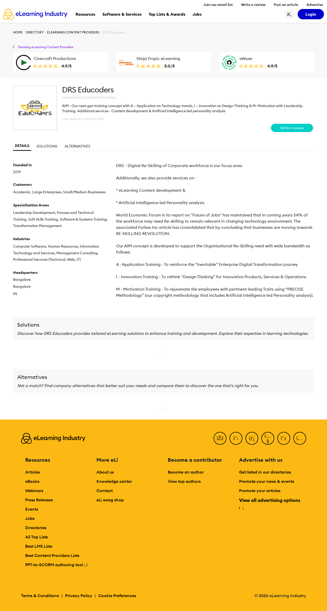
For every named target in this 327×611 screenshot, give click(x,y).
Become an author (186, 472)
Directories (35, 527)
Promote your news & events (266, 481)
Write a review (253, 4)
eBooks (32, 481)
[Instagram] (299, 438)
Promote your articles (259, 490)
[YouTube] (267, 438)
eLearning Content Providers (73, 32)
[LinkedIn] (251, 438)
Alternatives (77, 146)
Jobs (29, 518)
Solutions (47, 146)
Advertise (314, 4)
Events (31, 509)
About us (105, 472)
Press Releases (39, 499)
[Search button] (289, 14)
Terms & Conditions (40, 595)
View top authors (184, 481)
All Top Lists (36, 536)
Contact (104, 490)
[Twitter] (235, 438)
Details (22, 145)
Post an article (286, 4)
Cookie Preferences (117, 595)
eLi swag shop (110, 499)
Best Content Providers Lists (52, 555)
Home (18, 32)
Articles (32, 472)
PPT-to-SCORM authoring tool (56, 564)
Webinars (34, 490)
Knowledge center (114, 481)
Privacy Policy (78, 595)
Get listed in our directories (265, 472)
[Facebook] (220, 438)
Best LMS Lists (38, 546)
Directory (35, 32)
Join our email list (218, 4)
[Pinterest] (283, 438)
